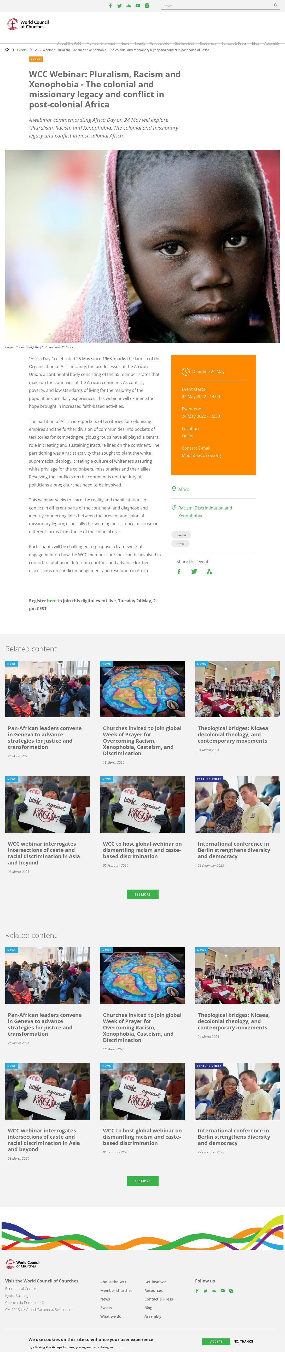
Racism (181, 535)
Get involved (185, 43)
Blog (255, 43)
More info (122, 1347)
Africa (184, 489)
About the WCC (69, 43)
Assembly (272, 43)
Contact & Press (234, 43)
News (124, 43)
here (51, 601)
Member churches (100, 43)
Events (140, 43)
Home (7, 49)
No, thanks (243, 1341)
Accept (216, 1341)
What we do (159, 43)
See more (142, 894)
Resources (208, 43)
